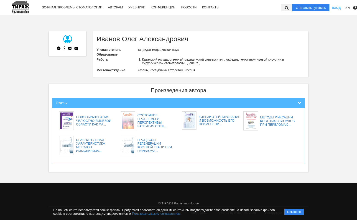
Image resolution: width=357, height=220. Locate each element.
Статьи (62, 103)
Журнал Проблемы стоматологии (72, 7)
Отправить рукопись (311, 8)
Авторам (115, 7)
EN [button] (347, 8)
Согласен (294, 212)
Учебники (136, 7)
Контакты (210, 7)
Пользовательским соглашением (156, 213)
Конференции (163, 7)
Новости (189, 7)
